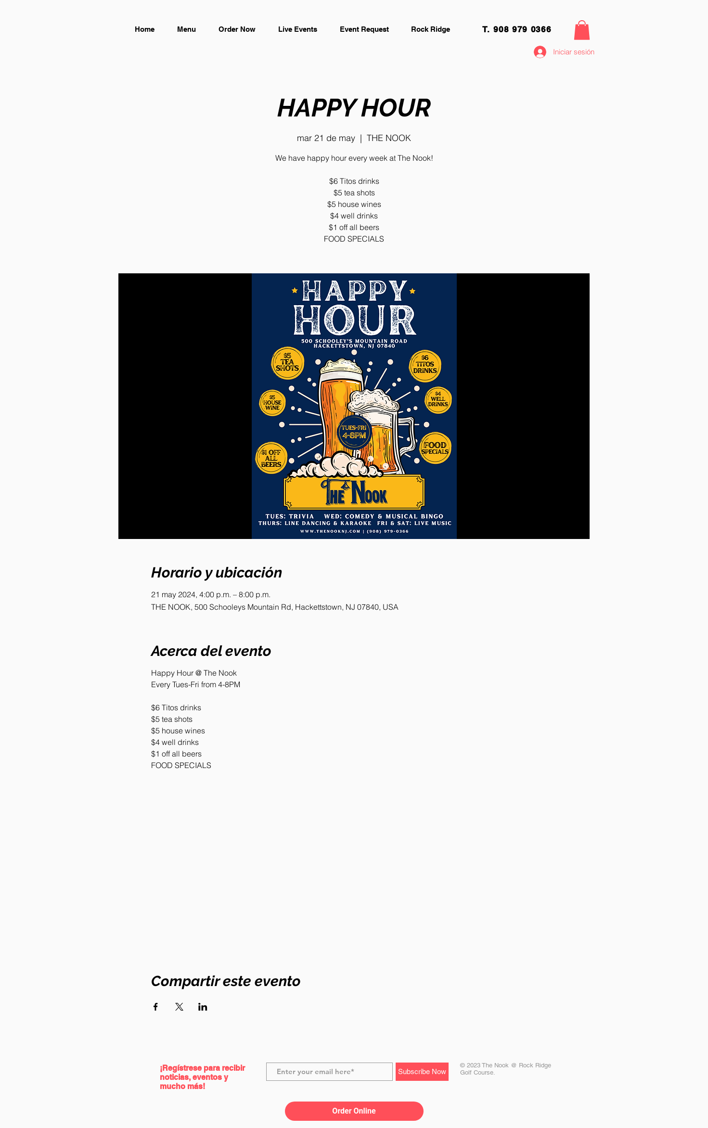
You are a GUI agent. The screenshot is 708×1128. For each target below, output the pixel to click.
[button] (582, 30)
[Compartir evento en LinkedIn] (202, 1007)
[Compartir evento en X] (179, 1007)
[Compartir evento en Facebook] (155, 1007)
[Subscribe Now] (422, 1072)
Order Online (353, 1110)
